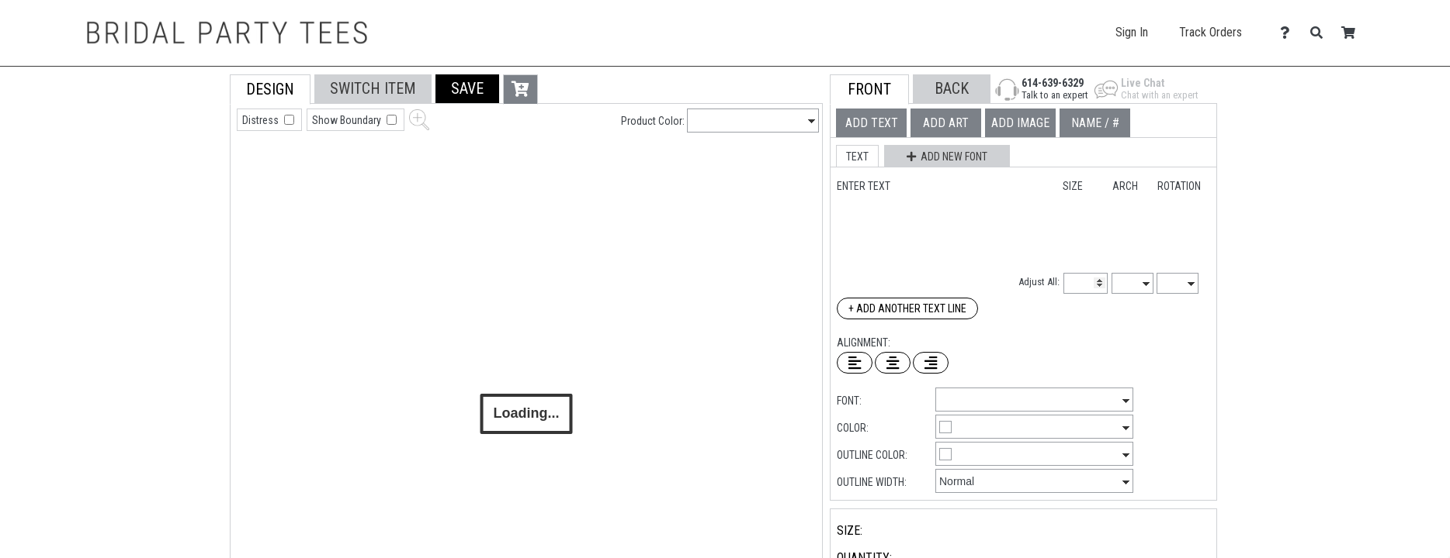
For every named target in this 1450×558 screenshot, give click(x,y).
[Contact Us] (1289, 33)
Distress (261, 120)
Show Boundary (347, 120)
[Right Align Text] (931, 363)
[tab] (195, 173)
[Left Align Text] (854, 363)
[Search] (1321, 33)
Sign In (1131, 32)
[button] (467, 88)
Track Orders (1210, 32)
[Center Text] (893, 363)
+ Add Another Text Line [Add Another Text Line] (907, 308)
